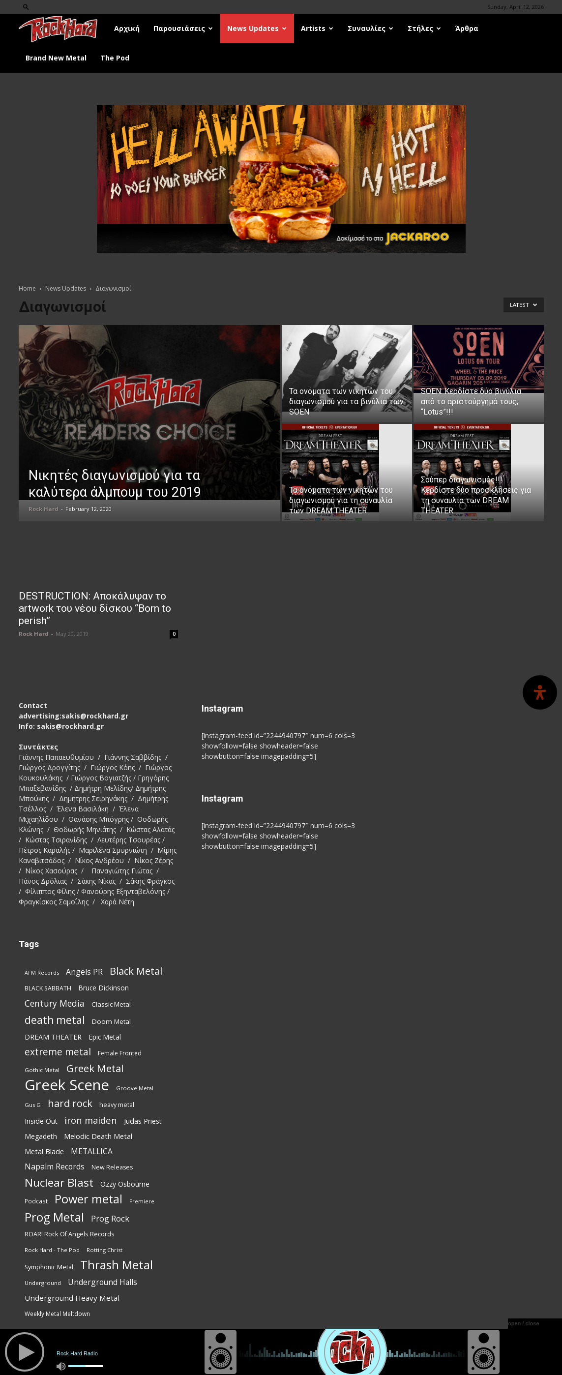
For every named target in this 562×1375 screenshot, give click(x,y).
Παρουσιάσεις (183, 28)
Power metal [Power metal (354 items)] (88, 1199)
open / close (523, 1323)
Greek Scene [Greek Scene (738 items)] (67, 1085)
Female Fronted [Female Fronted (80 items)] (120, 1053)
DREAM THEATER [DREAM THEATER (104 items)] (53, 1037)
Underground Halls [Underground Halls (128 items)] (102, 1282)
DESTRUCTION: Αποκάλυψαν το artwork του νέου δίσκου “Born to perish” (95, 608)
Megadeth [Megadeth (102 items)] (41, 1136)
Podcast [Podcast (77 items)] (36, 1201)
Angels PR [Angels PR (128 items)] (84, 972)
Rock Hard (44, 508)
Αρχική (127, 28)
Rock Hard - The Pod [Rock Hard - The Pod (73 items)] (52, 1250)
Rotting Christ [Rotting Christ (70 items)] (104, 1250)
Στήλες (424, 28)
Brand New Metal (56, 57)
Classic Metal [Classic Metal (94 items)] (111, 1004)
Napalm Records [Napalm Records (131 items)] (55, 1167)
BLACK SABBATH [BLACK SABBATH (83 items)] (48, 988)
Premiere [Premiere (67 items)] (141, 1201)
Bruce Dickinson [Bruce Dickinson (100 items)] (103, 987)
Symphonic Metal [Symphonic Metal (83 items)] (49, 1267)
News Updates (257, 28)
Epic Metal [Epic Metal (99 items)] (105, 1037)
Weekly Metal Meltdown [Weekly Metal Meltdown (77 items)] (57, 1313)
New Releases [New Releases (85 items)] (112, 1167)
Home (27, 288)
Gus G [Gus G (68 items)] (33, 1104)
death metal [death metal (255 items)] (55, 1020)
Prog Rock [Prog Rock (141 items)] (110, 1218)
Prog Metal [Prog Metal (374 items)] (54, 1217)
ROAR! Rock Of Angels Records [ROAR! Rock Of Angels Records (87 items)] (70, 1233)
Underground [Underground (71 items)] (43, 1282)
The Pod (114, 57)
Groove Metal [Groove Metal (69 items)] (134, 1088)
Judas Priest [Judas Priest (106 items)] (143, 1121)
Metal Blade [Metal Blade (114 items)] (44, 1151)
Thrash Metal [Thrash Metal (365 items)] (116, 1265)
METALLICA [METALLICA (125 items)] (92, 1151)
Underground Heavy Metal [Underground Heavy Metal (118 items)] (72, 1298)
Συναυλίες (370, 28)
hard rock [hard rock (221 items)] (70, 1103)
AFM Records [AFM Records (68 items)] (42, 972)
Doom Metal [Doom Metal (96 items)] (111, 1021)
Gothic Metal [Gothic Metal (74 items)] (42, 1070)
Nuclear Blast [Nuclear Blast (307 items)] (59, 1182)
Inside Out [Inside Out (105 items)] (41, 1121)
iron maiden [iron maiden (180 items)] (90, 1120)
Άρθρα (466, 28)
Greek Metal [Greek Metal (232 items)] (94, 1068)
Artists (317, 28)
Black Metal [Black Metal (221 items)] (136, 971)
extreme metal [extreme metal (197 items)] (58, 1052)
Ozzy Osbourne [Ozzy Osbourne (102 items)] (124, 1184)
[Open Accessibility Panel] (540, 692)
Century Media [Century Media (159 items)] (55, 1003)
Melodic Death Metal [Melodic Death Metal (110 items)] (98, 1136)
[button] (26, 6)
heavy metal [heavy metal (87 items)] (116, 1104)
